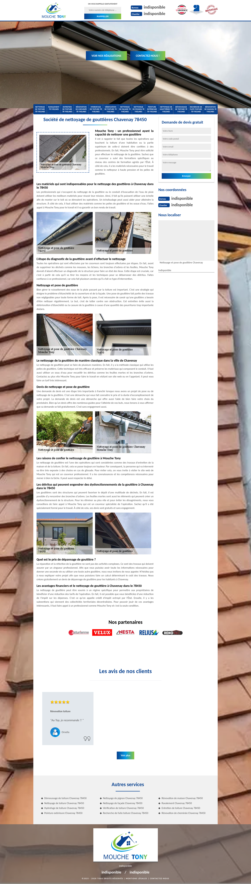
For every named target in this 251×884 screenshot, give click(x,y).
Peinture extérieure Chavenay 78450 (63, 813)
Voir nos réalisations (106, 55)
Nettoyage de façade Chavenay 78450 (122, 803)
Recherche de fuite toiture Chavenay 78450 (125, 813)
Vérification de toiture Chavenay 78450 (123, 808)
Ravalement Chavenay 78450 (177, 803)
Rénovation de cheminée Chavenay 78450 (183, 813)
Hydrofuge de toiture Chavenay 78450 (64, 808)
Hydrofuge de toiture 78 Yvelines (96, 109)
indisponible (154, 7)
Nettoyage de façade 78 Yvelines (125, 109)
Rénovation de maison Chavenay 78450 (182, 798)
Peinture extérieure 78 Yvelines (152, 109)
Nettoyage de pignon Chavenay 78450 (123, 798)
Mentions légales (136, 878)
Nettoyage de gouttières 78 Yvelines (166, 109)
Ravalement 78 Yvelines (53, 108)
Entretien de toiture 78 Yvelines (67, 109)
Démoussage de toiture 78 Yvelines (181, 109)
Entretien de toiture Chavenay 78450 (181, 808)
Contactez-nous (159, 878)
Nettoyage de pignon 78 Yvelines (138, 109)
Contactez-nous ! (148, 55)
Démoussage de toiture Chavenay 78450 (65, 798)
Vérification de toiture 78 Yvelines (110, 109)
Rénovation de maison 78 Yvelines (210, 109)
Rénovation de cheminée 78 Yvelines (81, 109)
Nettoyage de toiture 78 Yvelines (40, 109)
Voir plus (125, 755)
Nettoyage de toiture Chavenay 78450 (64, 803)
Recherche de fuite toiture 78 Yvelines (196, 109)
